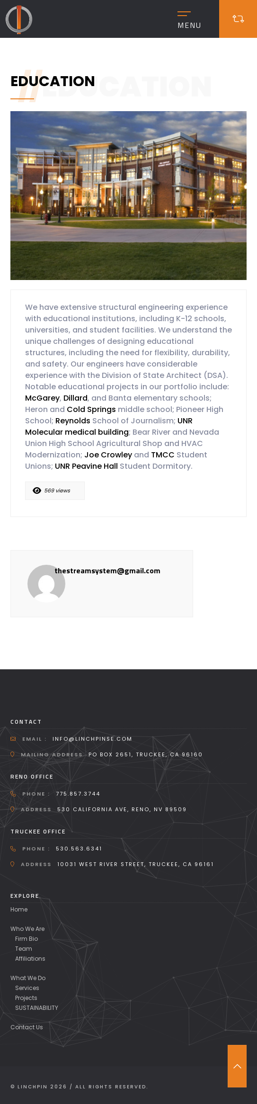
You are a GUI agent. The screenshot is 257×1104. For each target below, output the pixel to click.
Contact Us (26, 1027)
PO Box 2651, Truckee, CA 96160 (146, 754)
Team (23, 949)
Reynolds (73, 420)
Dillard (75, 398)
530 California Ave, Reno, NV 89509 (122, 809)
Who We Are (27, 929)
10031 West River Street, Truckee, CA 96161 (135, 864)
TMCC (163, 454)
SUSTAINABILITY (36, 1008)
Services (27, 988)
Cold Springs (91, 409)
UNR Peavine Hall (86, 466)
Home (18, 909)
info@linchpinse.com (93, 739)
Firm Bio (26, 939)
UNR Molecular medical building (109, 426)
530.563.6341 (79, 848)
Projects (26, 998)
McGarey (42, 398)
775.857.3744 (78, 793)
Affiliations (30, 959)
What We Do (27, 978)
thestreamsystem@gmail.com (107, 570)
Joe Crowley (108, 454)
